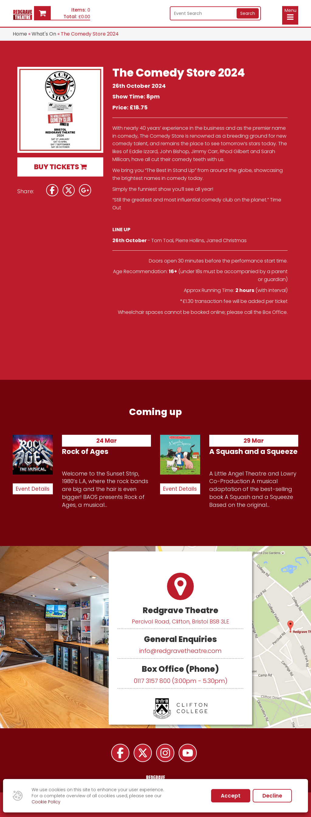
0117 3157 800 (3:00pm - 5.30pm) (180, 681)
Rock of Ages (85, 451)
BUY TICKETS (60, 167)
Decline (272, 795)
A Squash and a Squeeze (253, 451)
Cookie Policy (46, 802)
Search (247, 13)
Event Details (33, 489)
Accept (231, 795)
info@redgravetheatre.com (180, 651)
